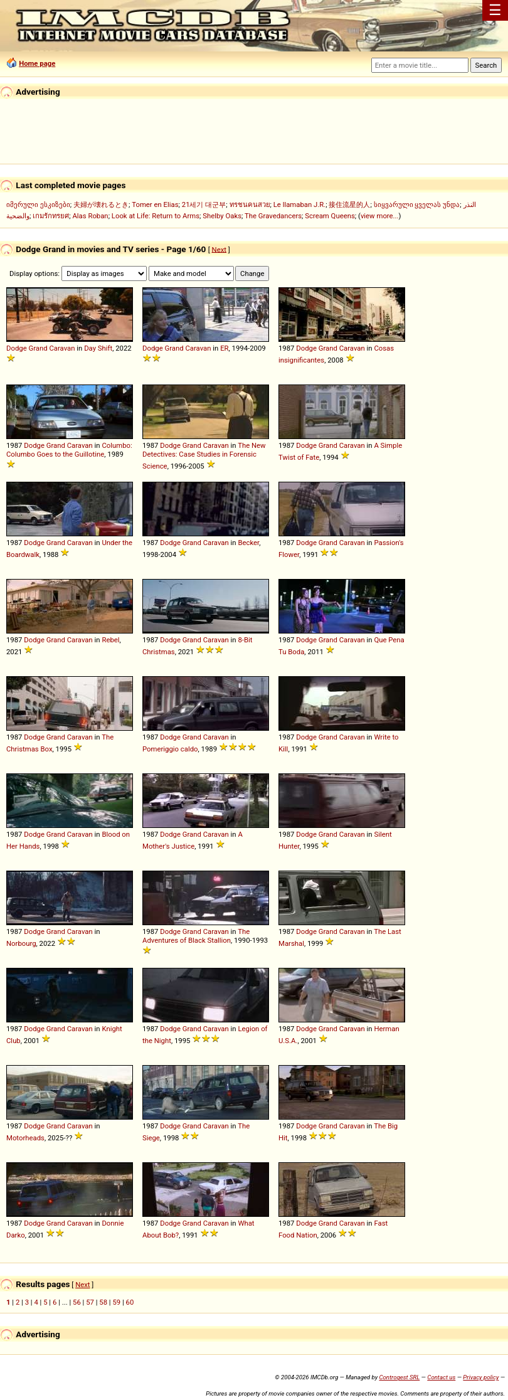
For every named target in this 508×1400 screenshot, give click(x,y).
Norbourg (21, 943)
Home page (37, 63)
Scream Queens (329, 215)
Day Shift (98, 348)
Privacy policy (481, 1377)
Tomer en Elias (155, 204)
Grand (37, 348)
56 (77, 1302)
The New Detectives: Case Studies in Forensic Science (204, 455)
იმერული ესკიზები (38, 204)
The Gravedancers (273, 215)
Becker (248, 542)
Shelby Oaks (222, 215)
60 (130, 1302)
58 (103, 1302)
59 (116, 1302)
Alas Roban (90, 215)
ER (224, 348)
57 (90, 1302)
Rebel (110, 639)
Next (219, 249)
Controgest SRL (399, 1377)
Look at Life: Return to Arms (155, 215)
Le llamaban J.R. (299, 204)
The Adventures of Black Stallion (196, 936)
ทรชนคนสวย (250, 204)
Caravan (62, 348)
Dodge (16, 348)
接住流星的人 (349, 204)
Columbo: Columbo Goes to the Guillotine (69, 450)
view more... (380, 215)
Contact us (441, 1377)
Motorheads (25, 1137)
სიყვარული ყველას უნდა (417, 204)
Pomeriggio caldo (170, 749)
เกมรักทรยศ (51, 215)
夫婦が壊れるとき (101, 204)
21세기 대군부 (204, 204)
